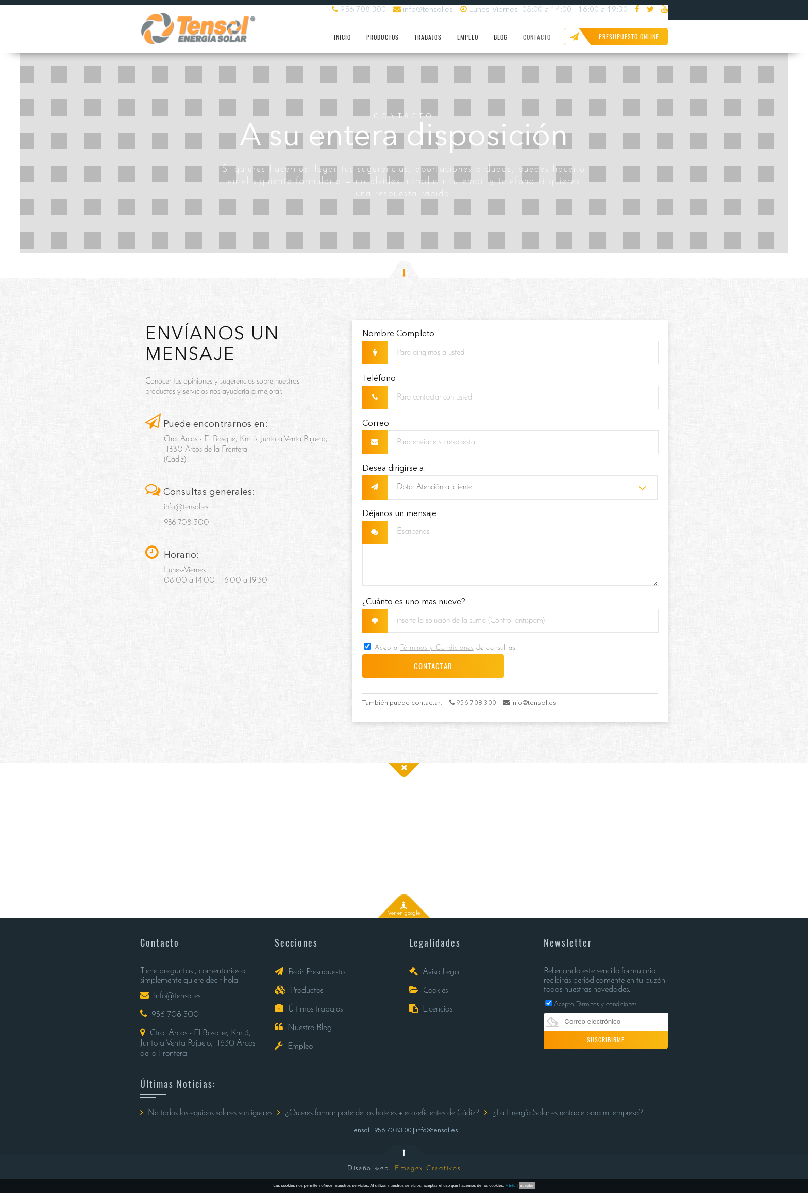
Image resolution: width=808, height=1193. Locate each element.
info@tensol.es (423, 9)
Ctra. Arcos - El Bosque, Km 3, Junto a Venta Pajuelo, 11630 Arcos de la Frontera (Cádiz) (246, 449)
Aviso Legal (435, 971)
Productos (299, 990)
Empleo (294, 1046)
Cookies (428, 990)
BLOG (501, 37)
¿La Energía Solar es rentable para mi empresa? (563, 1112)
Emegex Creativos (428, 1168)
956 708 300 (359, 9)
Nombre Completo (398, 334)
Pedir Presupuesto (310, 971)
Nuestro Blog (303, 1027)
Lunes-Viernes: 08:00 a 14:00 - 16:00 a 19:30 (544, 9)
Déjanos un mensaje (399, 514)
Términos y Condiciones (437, 648)
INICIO (342, 37)
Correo (375, 424)
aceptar (527, 1185)
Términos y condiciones (606, 1004)
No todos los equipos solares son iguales (206, 1112)
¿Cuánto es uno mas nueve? (413, 602)
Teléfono (379, 379)
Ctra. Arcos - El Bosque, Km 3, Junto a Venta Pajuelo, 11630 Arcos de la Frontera (197, 1043)
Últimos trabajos (309, 1009)
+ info (511, 1185)
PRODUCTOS (382, 37)
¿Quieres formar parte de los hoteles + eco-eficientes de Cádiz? (378, 1112)
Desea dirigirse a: (394, 469)
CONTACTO (537, 37)
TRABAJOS (428, 37)
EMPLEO (467, 37)
